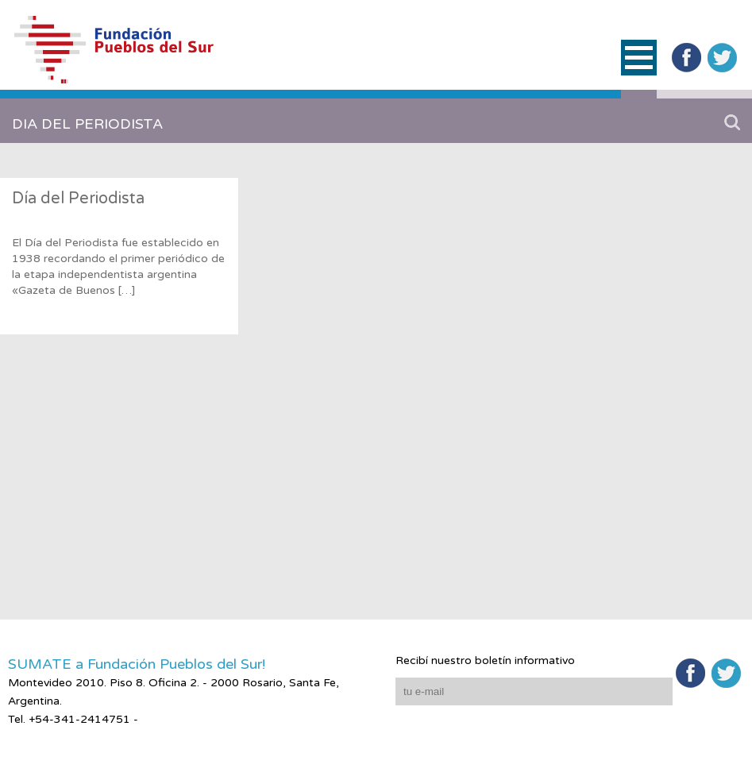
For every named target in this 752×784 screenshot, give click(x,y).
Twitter (722, 57)
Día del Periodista (78, 198)
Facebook (686, 57)
